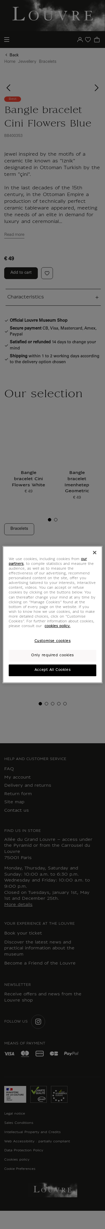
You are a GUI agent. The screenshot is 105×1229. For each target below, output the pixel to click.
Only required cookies (52, 655)
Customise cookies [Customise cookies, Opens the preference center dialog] (52, 641)
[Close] (94, 552)
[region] (52, 614)
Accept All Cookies (52, 670)
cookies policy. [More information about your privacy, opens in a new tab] (57, 626)
